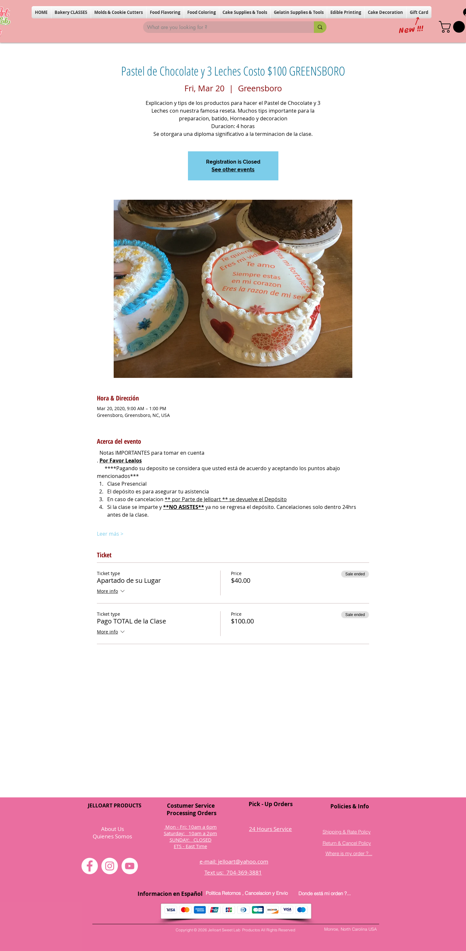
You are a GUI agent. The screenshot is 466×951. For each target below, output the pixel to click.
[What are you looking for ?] (224, 27)
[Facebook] (89, 866)
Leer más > (110, 533)
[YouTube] (129, 866)
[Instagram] (109, 866)
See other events (233, 170)
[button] (71, 12)
